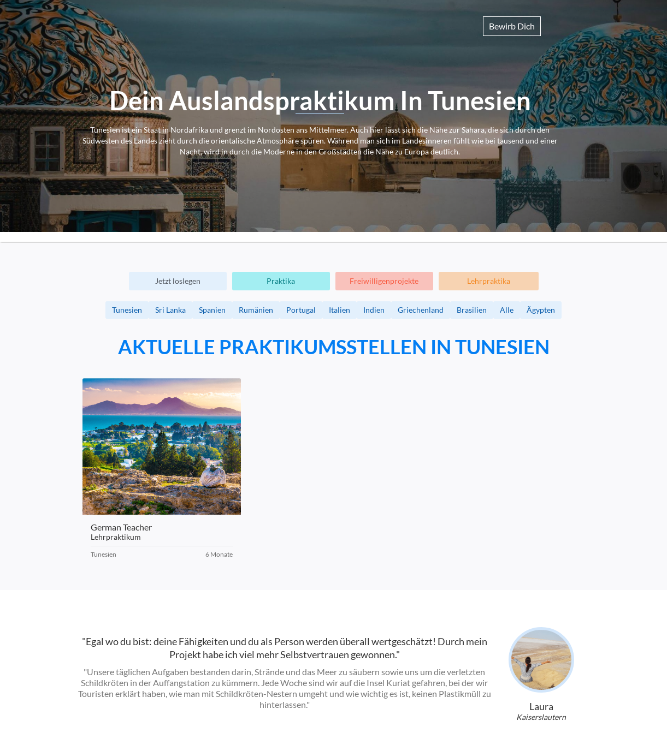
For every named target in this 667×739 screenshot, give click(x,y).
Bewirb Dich (512, 26)
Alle (506, 309)
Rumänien (256, 309)
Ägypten (541, 309)
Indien (374, 309)
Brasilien (472, 309)
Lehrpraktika (488, 280)
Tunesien (127, 309)
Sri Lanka (170, 309)
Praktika (281, 280)
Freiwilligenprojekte (384, 280)
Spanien (212, 309)
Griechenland (421, 309)
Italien (339, 309)
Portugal (301, 309)
